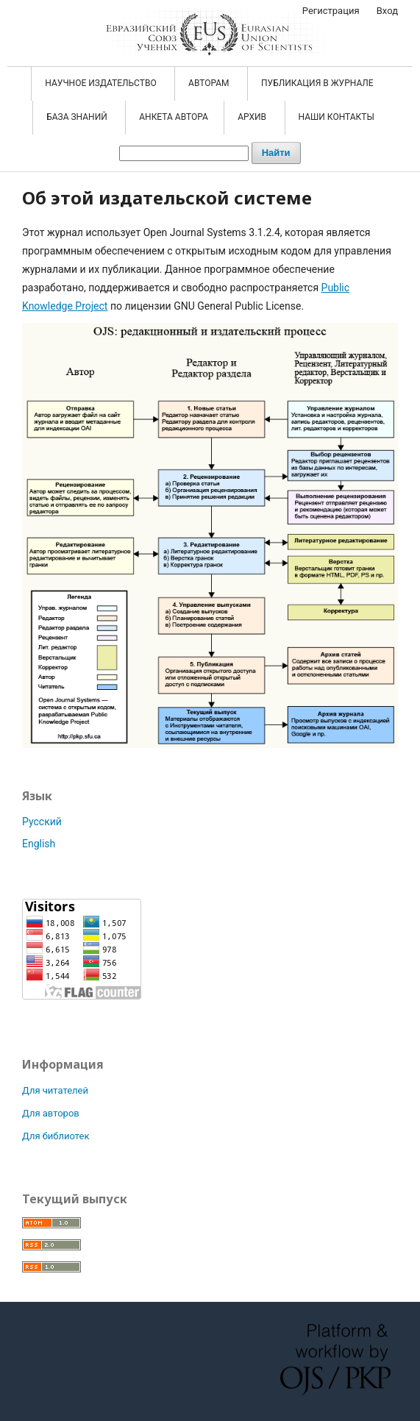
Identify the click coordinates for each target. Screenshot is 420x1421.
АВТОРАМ (209, 83)
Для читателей (55, 1090)
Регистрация (331, 10)
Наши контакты (336, 117)
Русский (42, 821)
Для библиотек (56, 1136)
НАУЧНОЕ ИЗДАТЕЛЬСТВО (101, 83)
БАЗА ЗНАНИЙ (78, 117)
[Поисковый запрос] (184, 153)
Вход (387, 10)
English (38, 844)
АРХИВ (253, 117)
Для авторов (50, 1113)
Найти (276, 152)
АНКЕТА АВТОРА (173, 117)
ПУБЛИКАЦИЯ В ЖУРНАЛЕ (318, 83)
